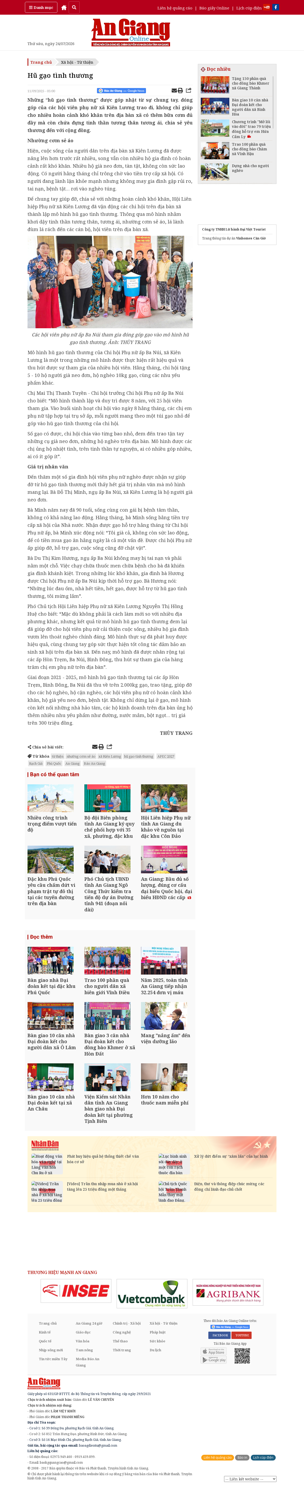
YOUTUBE (241, 1352)
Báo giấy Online (214, 7)
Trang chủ (41, 62)
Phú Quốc (54, 763)
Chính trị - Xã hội (127, 1340)
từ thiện (57, 756)
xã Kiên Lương (110, 756)
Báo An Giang (94, 763)
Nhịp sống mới (51, 1366)
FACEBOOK (219, 1352)
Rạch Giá (35, 763)
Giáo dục (83, 1349)
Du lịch (155, 1366)
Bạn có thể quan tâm (54, 775)
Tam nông (84, 1366)
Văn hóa (82, 1357)
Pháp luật (158, 1349)
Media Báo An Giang (87, 1378)
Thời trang (122, 1366)
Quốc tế (45, 1357)
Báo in (242, 1474)
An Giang (73, 763)
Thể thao (120, 1357)
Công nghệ (122, 1349)
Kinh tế (45, 1349)
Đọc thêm (41, 944)
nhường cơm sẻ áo (81, 756)
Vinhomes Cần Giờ (251, 238)
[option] (76, 1308)
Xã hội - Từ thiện (77, 62)
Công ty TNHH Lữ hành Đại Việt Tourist (234, 229)
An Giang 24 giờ (89, 1340)
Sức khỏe (157, 1357)
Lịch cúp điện (249, 7)
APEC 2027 (166, 756)
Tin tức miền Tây (53, 1375)
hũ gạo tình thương (138, 756)
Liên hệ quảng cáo (175, 7)
